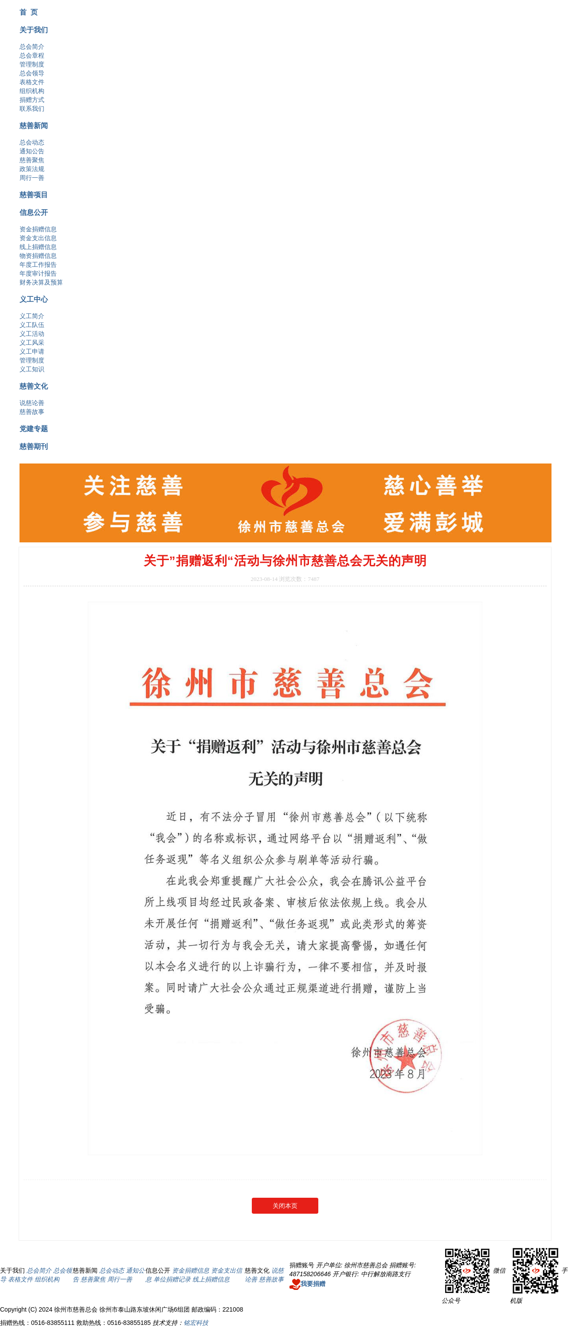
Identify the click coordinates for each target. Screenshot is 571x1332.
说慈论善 (32, 402)
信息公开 (34, 212)
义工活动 (32, 333)
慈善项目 (34, 195)
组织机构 (32, 90)
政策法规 (32, 168)
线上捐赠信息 (38, 246)
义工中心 (34, 299)
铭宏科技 (196, 1322)
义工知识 (32, 369)
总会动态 (32, 142)
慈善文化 (34, 386)
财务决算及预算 (41, 282)
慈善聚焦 (32, 160)
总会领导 (32, 73)
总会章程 (32, 55)
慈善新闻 (34, 125)
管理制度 (32, 64)
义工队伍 (32, 324)
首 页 (29, 12)
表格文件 (32, 82)
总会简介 (32, 46)
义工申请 (32, 351)
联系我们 (32, 108)
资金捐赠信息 (38, 229)
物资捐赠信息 (38, 255)
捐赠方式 (32, 99)
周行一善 (32, 177)
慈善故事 (32, 411)
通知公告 (32, 151)
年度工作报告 (38, 264)
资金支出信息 (38, 237)
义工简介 (32, 315)
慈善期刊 (34, 446)
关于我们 (34, 30)
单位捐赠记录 (172, 1279)
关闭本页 (285, 1205)
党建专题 (34, 428)
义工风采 (32, 342)
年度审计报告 (38, 273)
